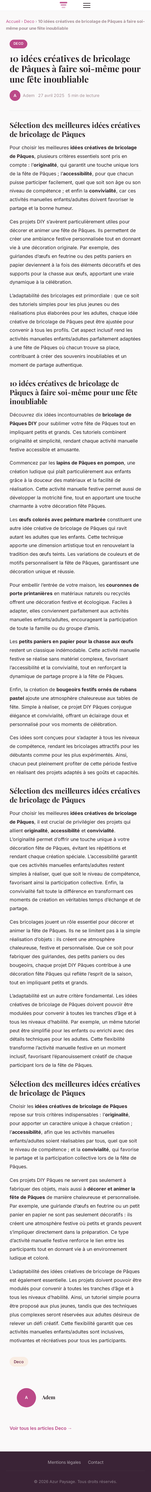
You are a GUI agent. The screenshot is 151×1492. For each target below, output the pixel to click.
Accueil (13, 21)
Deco (29, 21)
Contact (96, 1462)
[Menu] (87, 5)
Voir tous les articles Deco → (41, 1428)
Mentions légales (64, 1462)
